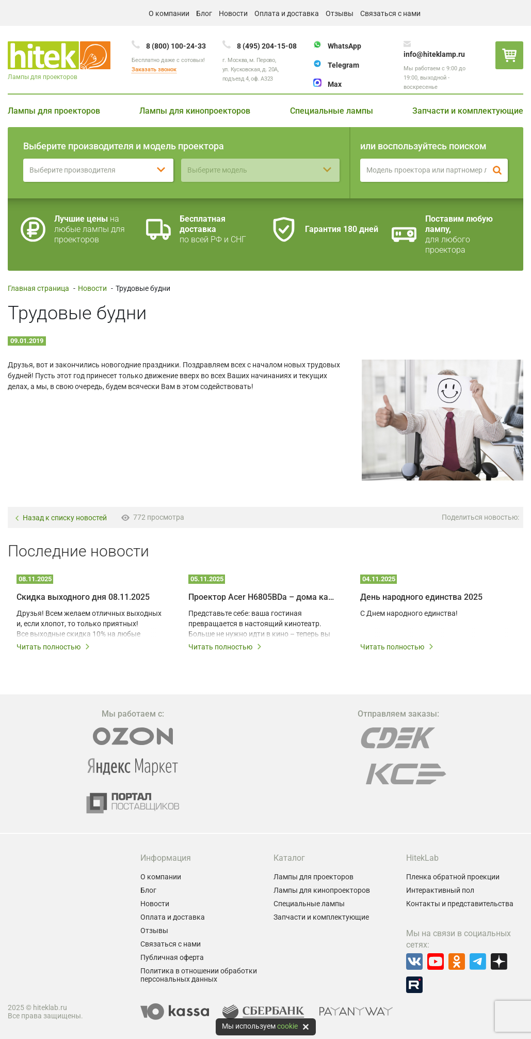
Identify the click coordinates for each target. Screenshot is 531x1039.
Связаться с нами (390, 13)
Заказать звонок (154, 69)
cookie (287, 1026)
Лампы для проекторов (54, 111)
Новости (233, 13)
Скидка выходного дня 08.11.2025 (83, 597)
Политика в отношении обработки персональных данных (198, 975)
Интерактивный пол (440, 890)
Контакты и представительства (459, 904)
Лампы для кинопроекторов (194, 111)
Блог (204, 13)
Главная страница (38, 288)
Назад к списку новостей (60, 518)
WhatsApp (344, 46)
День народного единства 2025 (421, 597)
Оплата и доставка (286, 13)
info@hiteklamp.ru (434, 54)
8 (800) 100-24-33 (176, 46)
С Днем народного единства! (409, 613)
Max (335, 84)
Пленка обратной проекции (453, 877)
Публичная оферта (172, 957)
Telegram (343, 65)
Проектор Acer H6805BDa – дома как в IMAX (262, 597)
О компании (169, 13)
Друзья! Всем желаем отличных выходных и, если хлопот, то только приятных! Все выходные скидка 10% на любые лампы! (89, 624)
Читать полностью (53, 647)
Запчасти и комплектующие (467, 111)
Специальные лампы (331, 111)
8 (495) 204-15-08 (267, 46)
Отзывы (339, 13)
